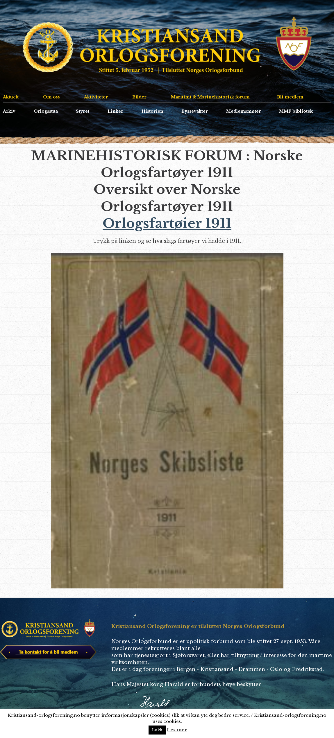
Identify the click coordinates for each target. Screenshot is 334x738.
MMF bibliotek (296, 111)
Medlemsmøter (243, 111)
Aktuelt (11, 97)
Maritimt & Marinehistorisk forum (210, 97)
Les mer (177, 729)
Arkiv (9, 111)
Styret (82, 111)
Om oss (51, 97)
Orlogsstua (46, 111)
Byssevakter (194, 111)
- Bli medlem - (290, 97)
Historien (152, 111)
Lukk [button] (157, 730)
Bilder (139, 97)
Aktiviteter (96, 97)
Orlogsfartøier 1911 (167, 223)
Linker (115, 111)
